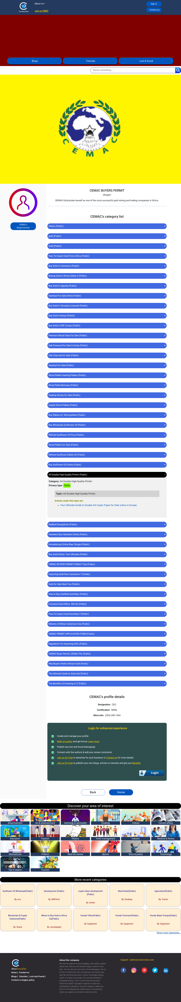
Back (93, 792)
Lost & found (146, 61)
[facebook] (123, 970)
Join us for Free (65, 757)
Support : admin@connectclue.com (137, 960)
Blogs (35, 61)
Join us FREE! (41, 11)
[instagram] (134, 970)
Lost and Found (36, 976)
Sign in (154, 4)
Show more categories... (169, 932)
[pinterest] (144, 970)
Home (121, 792)
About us (39, 3)
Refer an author (64, 741)
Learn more (93, 741)
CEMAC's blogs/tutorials (23, 226)
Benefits (136, 763)
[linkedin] (166, 970)
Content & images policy (22, 980)
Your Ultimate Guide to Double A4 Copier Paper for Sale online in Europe (98, 505)
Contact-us (154, 10)
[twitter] (155, 970)
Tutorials (90, 61)
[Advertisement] (90, 35)
